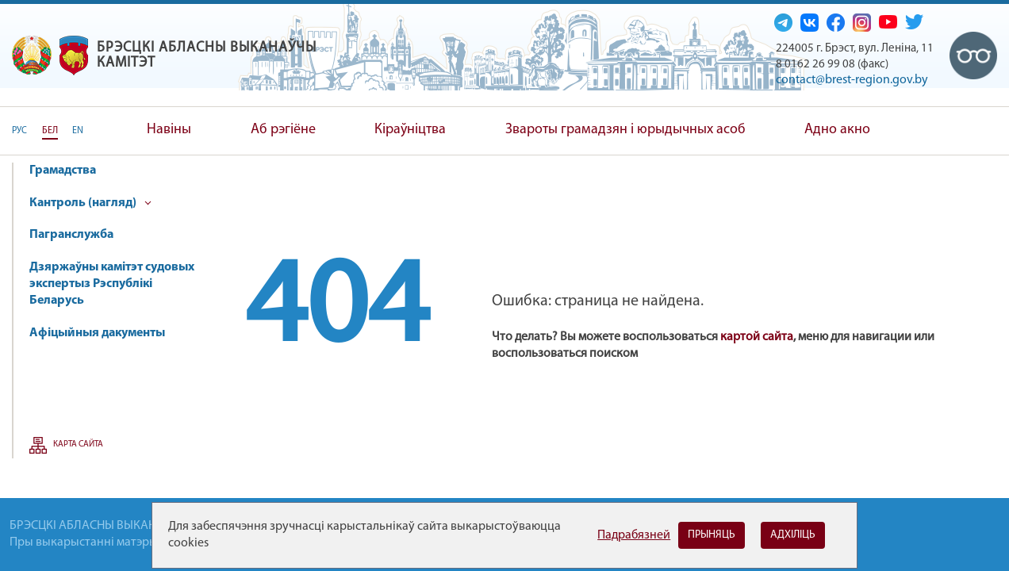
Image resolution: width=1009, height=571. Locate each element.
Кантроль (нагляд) (90, 203)
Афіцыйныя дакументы (97, 333)
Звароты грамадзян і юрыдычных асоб (625, 129)
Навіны (169, 129)
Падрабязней (633, 535)
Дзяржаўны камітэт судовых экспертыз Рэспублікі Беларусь (111, 284)
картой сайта (756, 337)
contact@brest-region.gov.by (852, 80)
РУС (19, 131)
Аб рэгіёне (283, 129)
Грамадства (62, 170)
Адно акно (837, 129)
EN (77, 131)
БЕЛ (50, 131)
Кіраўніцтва (410, 129)
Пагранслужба (71, 234)
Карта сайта (78, 444)
